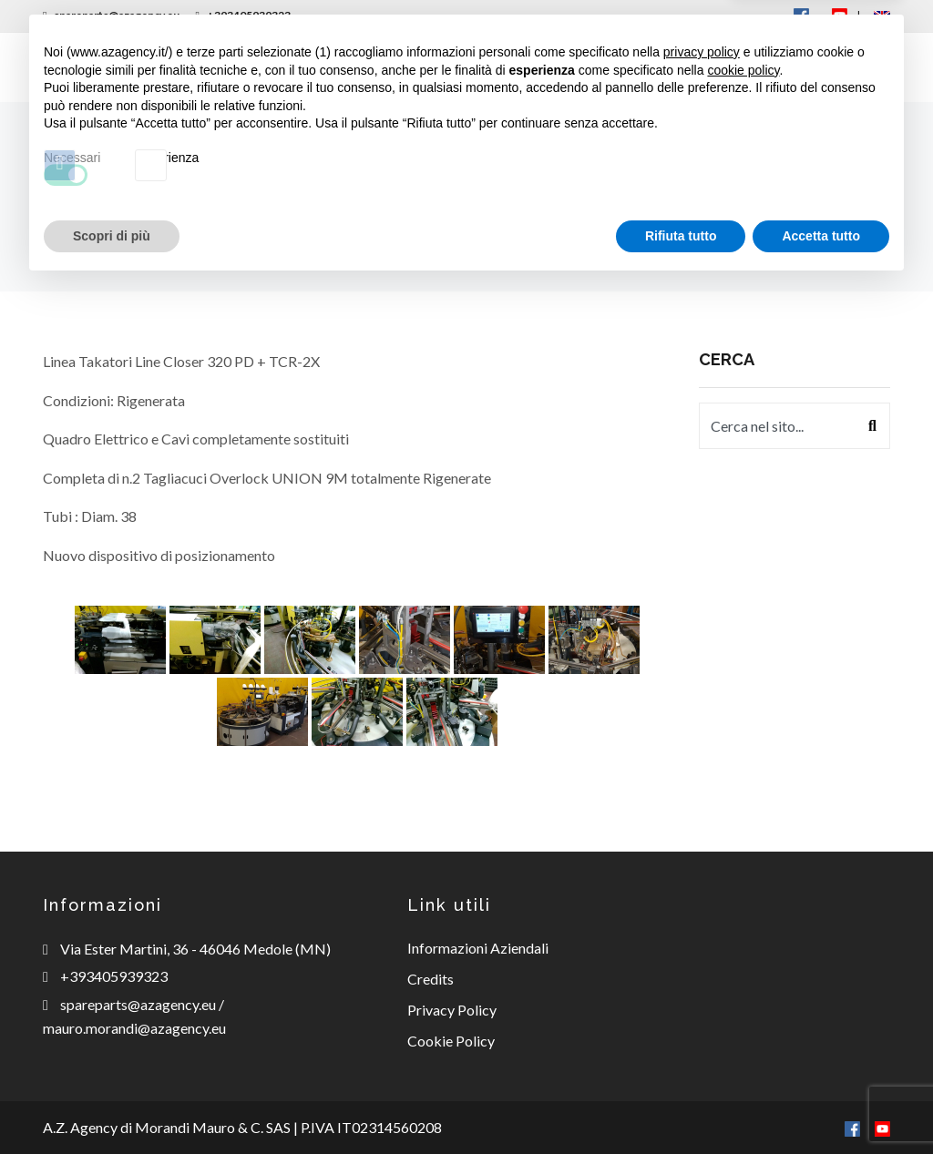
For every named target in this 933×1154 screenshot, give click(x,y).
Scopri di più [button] (111, 1104)
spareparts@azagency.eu (111, 15)
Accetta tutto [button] (821, 1104)
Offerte (710, 67)
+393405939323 (242, 15)
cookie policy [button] (743, 938)
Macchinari (293, 67)
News (624, 67)
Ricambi (409, 67)
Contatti (813, 67)
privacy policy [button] (701, 921)
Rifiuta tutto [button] (681, 1104)
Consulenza (522, 67)
